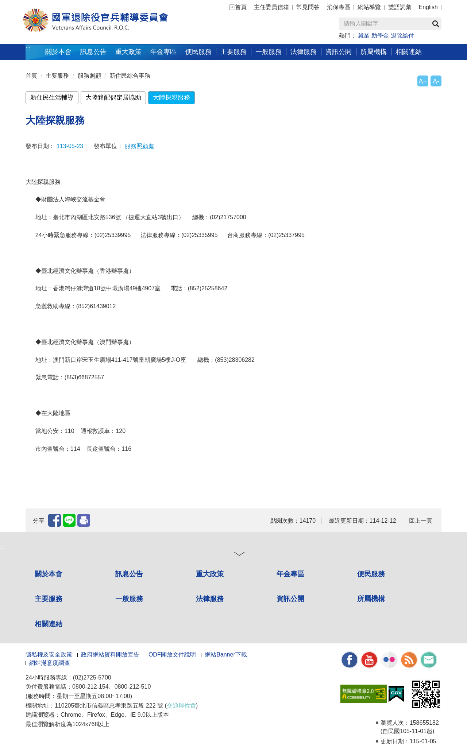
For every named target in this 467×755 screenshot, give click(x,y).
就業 (364, 35)
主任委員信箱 (271, 7)
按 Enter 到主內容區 (32, 5)
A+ (423, 81)
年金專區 (163, 51)
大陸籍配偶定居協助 (113, 97)
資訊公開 (338, 51)
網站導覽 (369, 7)
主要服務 (233, 51)
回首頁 (238, 7)
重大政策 (128, 51)
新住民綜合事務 (129, 76)
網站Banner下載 (226, 654)
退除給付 (402, 35)
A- (436, 81)
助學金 (380, 35)
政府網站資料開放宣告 (110, 654)
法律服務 (303, 51)
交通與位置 (181, 705)
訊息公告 (93, 51)
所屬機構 (373, 51)
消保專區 (338, 7)
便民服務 (198, 51)
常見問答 (308, 7)
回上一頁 (420, 521)
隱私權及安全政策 (49, 654)
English (428, 7)
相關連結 (408, 51)
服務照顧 (89, 76)
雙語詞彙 (400, 7)
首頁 (31, 76)
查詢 (435, 24)
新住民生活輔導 (52, 97)
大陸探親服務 (171, 97)
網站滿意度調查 (49, 663)
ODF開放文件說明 (172, 654)
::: (28, 48)
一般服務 (268, 51)
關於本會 (58, 51)
